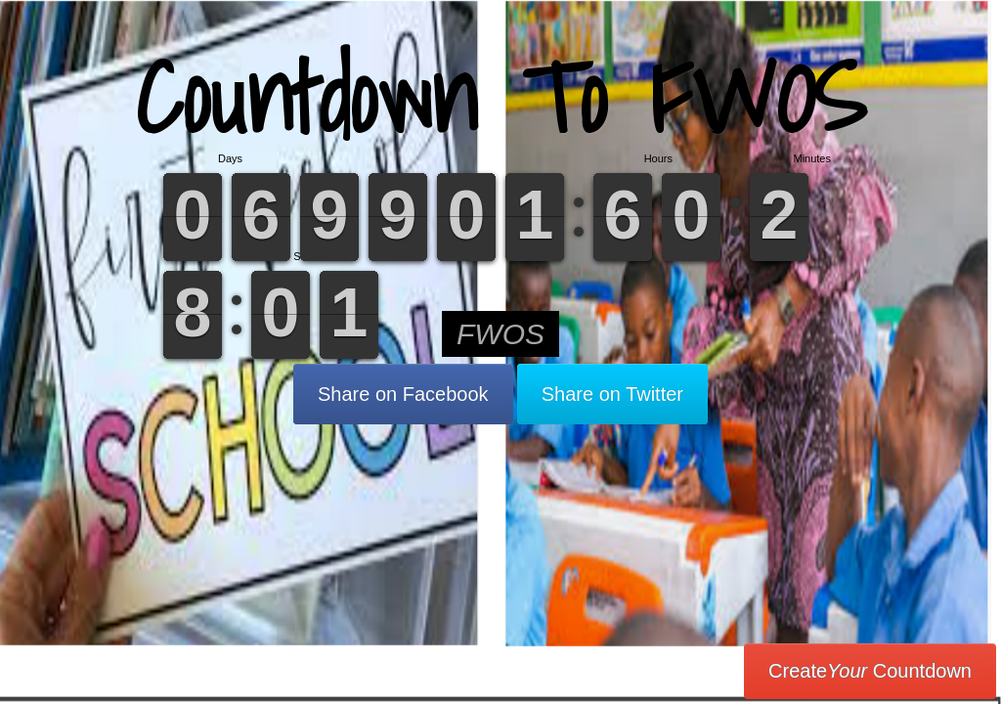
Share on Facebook (403, 394)
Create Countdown (870, 671)
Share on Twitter (612, 394)
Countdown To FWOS (501, 97)
